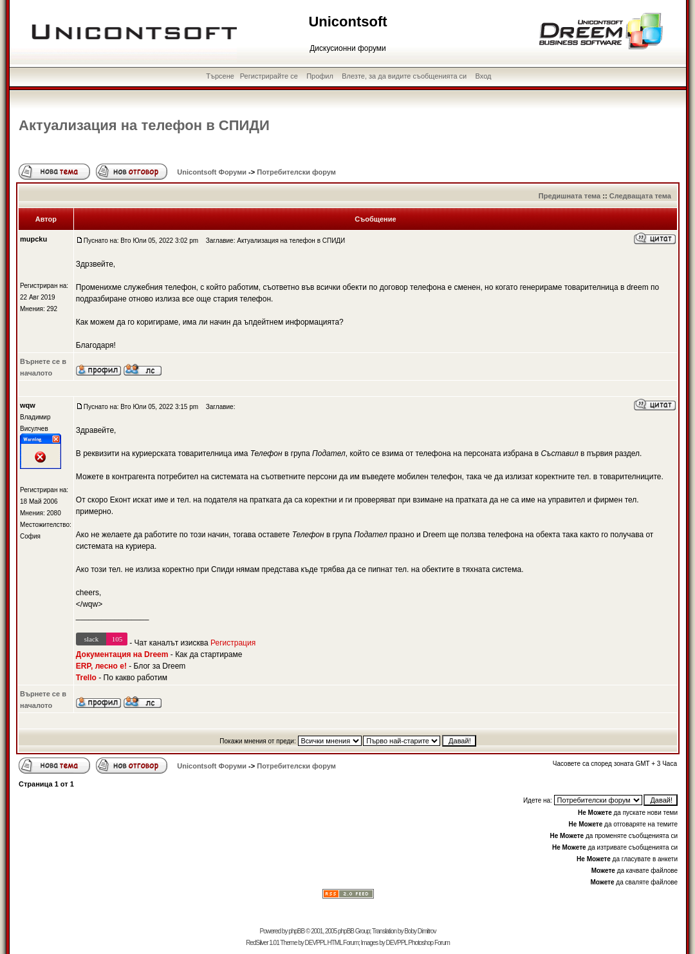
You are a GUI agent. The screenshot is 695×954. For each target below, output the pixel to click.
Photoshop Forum (429, 942)
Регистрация (232, 642)
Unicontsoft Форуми (211, 172)
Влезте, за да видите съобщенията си (404, 76)
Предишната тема (569, 196)
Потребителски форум (296, 172)
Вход (484, 76)
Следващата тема (640, 196)
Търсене (220, 76)
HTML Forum (342, 942)
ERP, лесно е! (101, 666)
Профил (319, 76)
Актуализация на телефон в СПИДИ (144, 125)
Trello (86, 677)
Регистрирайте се (269, 76)
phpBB (296, 931)
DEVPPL (315, 942)
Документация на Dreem (122, 654)
